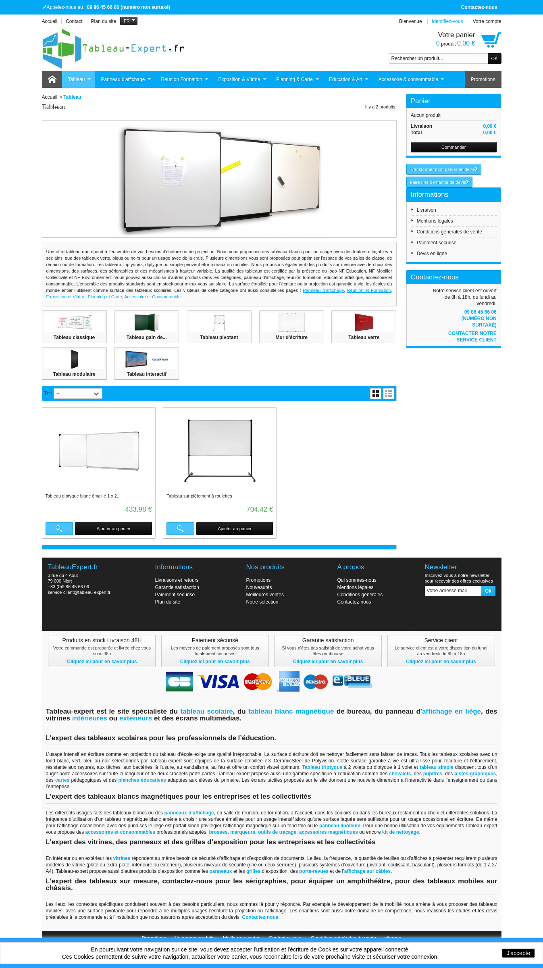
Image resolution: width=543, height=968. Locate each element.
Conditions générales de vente (449, 232)
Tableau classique (74, 337)
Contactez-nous (479, 7)
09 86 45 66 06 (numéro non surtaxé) (478, 318)
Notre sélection (262, 602)
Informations (430, 194)
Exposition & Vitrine (242, 80)
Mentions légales (435, 221)
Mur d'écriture (291, 337)
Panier (421, 101)
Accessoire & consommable (412, 80)
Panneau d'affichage (126, 80)
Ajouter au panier (113, 528)
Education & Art (349, 80)
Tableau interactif (146, 374)
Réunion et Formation (369, 290)
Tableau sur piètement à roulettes (199, 495)
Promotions (483, 79)
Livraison (426, 210)
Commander (453, 147)
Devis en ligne (432, 253)
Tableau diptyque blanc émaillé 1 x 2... (83, 495)
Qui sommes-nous (357, 580)
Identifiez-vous (447, 21)
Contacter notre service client (472, 337)
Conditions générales (360, 594)
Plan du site (168, 602)
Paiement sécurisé (437, 243)
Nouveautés (259, 587)
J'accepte (519, 953)
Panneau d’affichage (323, 290)
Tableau (80, 80)
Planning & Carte (298, 80)
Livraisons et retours (177, 580)
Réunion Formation (185, 80)
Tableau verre (363, 337)
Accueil (50, 97)
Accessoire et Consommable (152, 296)
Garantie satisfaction (177, 587)
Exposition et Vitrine (65, 296)
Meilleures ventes (265, 594)
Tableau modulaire (74, 374)
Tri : (48, 393)
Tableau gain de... (147, 337)
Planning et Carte (105, 296)
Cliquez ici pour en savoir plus (102, 661)
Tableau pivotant (219, 337)
